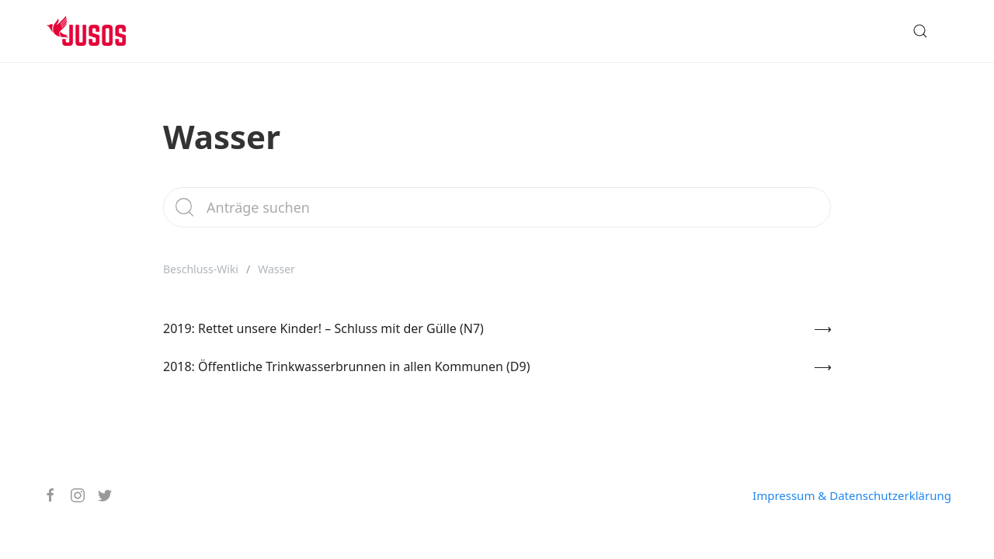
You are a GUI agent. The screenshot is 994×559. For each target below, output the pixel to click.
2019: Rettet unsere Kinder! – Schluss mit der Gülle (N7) (323, 328)
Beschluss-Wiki (200, 269)
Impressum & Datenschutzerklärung (851, 495)
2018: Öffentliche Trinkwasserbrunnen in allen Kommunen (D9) (346, 366)
